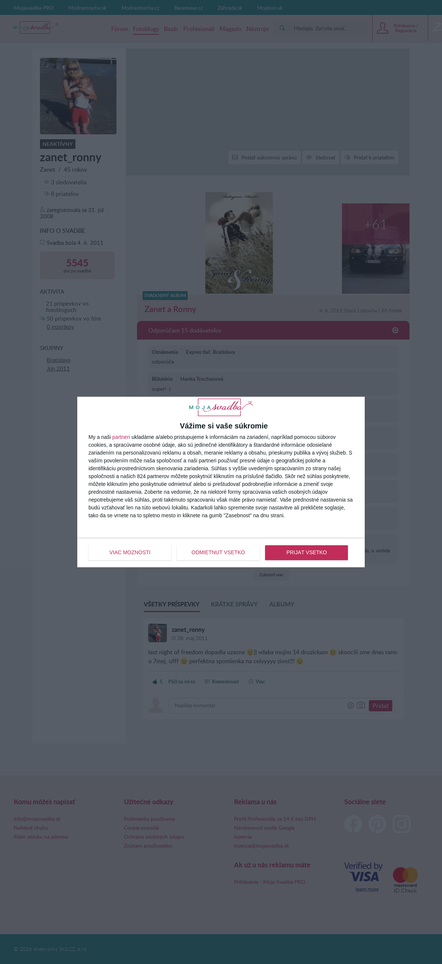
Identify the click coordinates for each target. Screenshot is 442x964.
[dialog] (221, 482)
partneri (121, 437)
